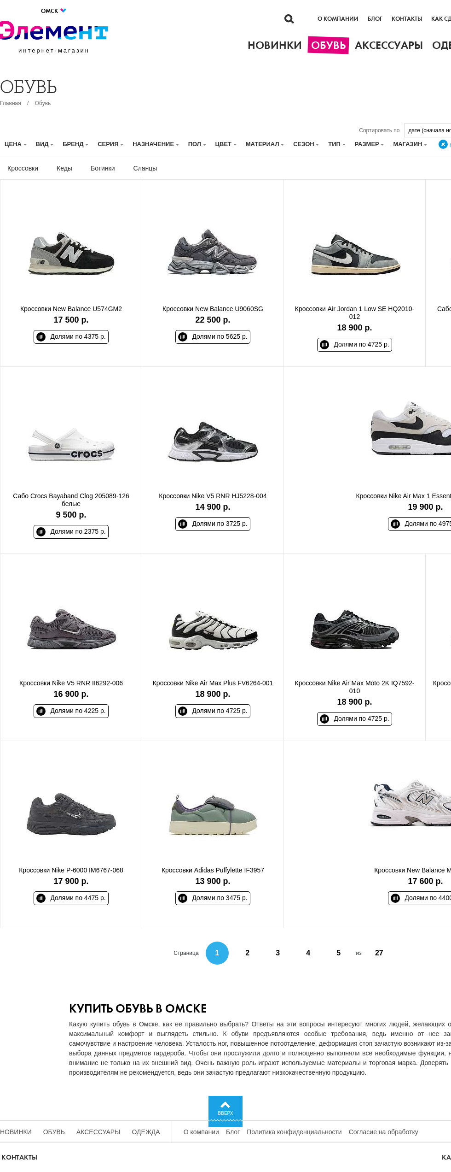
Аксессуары (98, 1132)
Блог (375, 19)
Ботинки (103, 168)
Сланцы (145, 168)
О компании (338, 19)
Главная (10, 103)
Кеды (64, 168)
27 (379, 953)
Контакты (407, 19)
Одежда (146, 1132)
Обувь (43, 103)
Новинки (16, 1132)
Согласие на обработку (383, 1132)
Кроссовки (22, 168)
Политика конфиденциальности (294, 1132)
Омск (54, 10)
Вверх (225, 1113)
